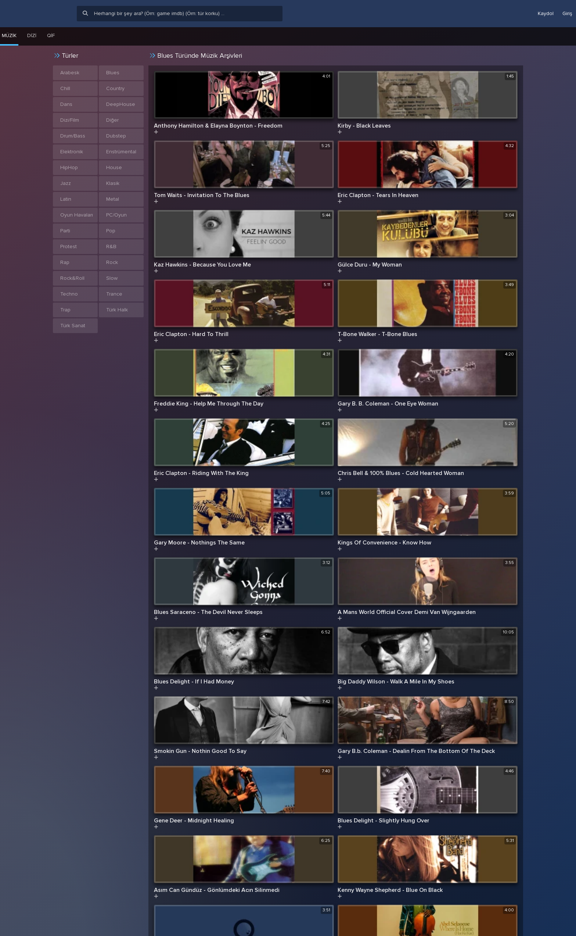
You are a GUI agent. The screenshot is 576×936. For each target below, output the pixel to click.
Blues (112, 72)
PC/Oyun (116, 215)
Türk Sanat (72, 325)
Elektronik (71, 152)
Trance (114, 294)
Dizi (31, 35)
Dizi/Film (69, 120)
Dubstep (116, 136)
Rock (112, 262)
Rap (64, 262)
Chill (65, 88)
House (114, 167)
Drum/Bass (72, 136)
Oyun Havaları (76, 215)
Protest (68, 246)
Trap (65, 310)
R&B (111, 246)
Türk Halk (117, 310)
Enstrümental (121, 152)
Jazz (65, 183)
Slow (112, 278)
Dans (66, 104)
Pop (110, 231)
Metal (112, 199)
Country (115, 88)
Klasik (112, 183)
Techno (69, 294)
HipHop (69, 167)
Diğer (112, 120)
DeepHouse (120, 104)
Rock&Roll (72, 278)
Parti (65, 231)
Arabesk (69, 72)
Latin (65, 199)
